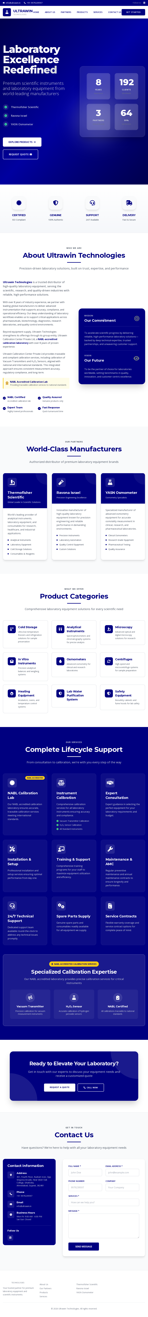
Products (44, 1292)
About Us (44, 1284)
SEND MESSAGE (83, 1246)
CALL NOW (91, 1087)
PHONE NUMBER (76, 1181)
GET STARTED (133, 12)
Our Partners (45, 1288)
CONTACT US (114, 12)
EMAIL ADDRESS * (114, 1166)
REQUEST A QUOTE (59, 1087)
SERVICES (97, 12)
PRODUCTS (82, 12)
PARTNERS (66, 12)
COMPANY (110, 1181)
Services (43, 1296)
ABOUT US (50, 12)
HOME (36, 12)
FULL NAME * (74, 1166)
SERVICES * (73, 1196)
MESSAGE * (73, 1211)
